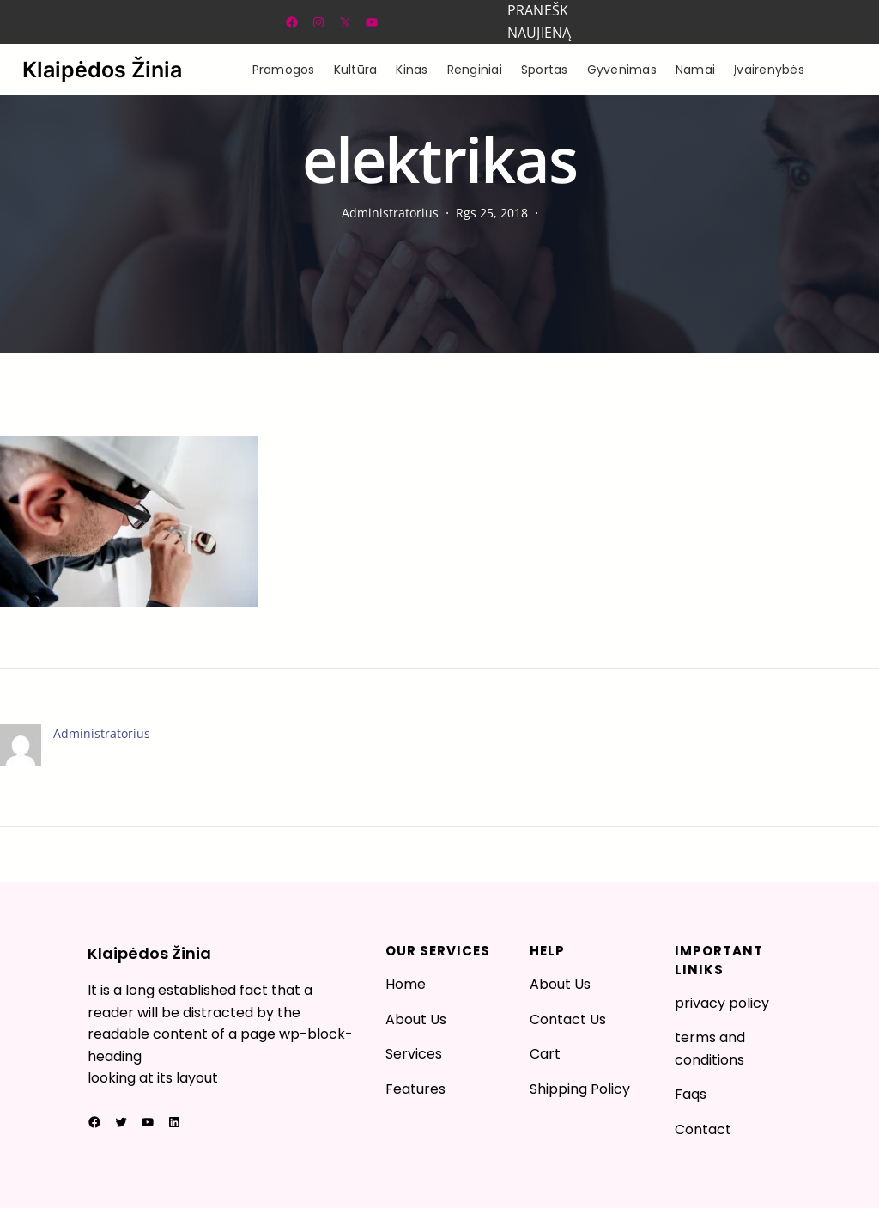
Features (415, 1089)
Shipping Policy (580, 1089)
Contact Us (568, 1019)
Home (405, 984)
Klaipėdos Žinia (102, 69)
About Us (415, 1019)
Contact (703, 1129)
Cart (545, 1054)
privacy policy (722, 1003)
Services (413, 1054)
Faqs (690, 1094)
